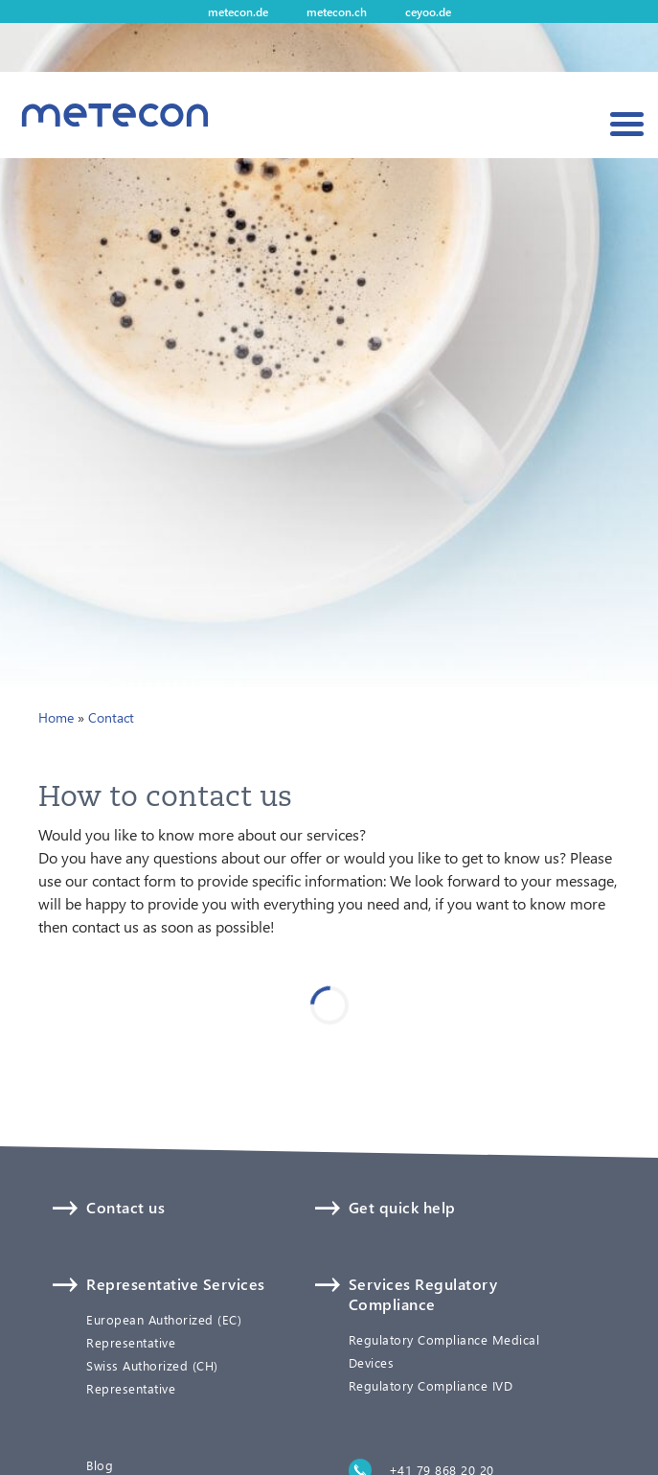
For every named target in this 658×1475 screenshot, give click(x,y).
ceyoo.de (428, 11)
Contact (111, 717)
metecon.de (238, 11)
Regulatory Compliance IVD (431, 1386)
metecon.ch (336, 11)
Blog (99, 1465)
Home (56, 717)
